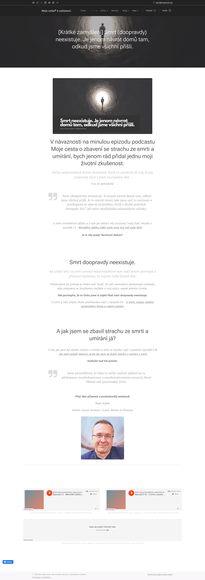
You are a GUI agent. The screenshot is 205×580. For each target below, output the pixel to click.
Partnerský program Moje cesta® (160, 574)
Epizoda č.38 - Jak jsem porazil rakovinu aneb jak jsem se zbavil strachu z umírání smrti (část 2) (116, 543)
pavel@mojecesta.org (164, 3)
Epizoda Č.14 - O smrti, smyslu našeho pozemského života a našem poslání (156, 512)
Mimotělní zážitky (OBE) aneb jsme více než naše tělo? (110, 227)
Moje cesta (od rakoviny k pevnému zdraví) (43, 512)
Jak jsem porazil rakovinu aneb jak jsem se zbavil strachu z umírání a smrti (103, 354)
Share (8, 562)
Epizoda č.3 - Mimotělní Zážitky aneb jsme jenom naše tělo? (74, 512)
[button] (151, 10)
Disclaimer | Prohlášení (41, 577)
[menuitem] (84, 10)
